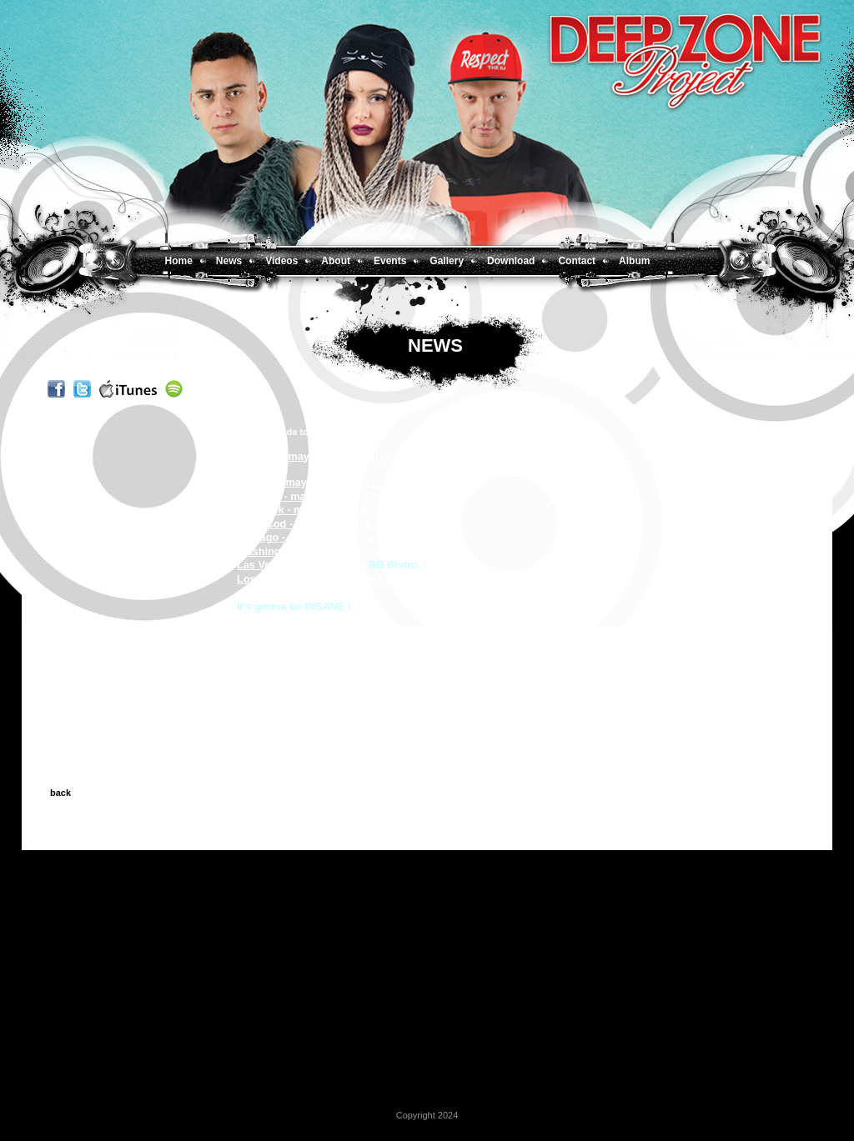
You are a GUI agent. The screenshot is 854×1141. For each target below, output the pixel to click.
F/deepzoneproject (285, 634)
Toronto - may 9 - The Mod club (315, 482)
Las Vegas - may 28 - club (303, 564)
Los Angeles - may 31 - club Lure (319, 579)
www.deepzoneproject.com (305, 619)
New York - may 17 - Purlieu (306, 509)
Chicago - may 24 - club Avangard (323, 537)
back (60, 793)
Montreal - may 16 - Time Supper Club (333, 496)
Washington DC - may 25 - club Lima (328, 551)
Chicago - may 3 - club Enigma (313, 456)
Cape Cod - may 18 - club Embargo (324, 524)
